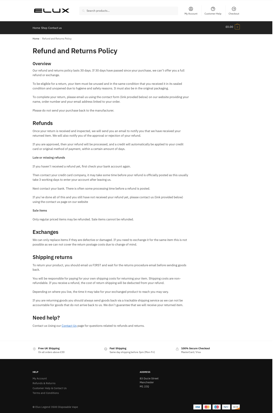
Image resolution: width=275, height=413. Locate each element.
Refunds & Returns (44, 381)
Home (36, 36)
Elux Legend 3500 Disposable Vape (56, 404)
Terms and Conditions (46, 390)
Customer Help (213, 10)
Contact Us (69, 324)
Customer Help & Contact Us (50, 386)
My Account (191, 10)
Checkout (234, 10)
